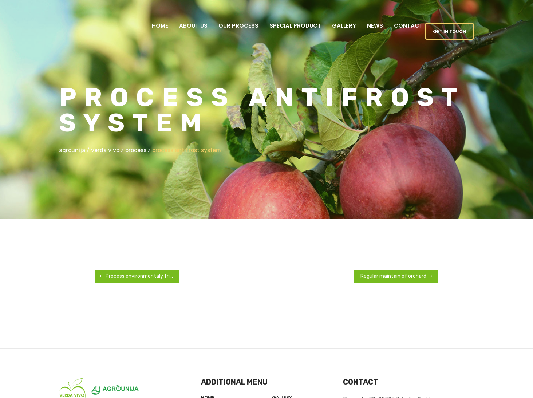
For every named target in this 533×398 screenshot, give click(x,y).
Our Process (238, 25)
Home (160, 25)
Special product (295, 25)
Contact (408, 25)
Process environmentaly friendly (135, 276)
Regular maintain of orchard (402, 276)
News (375, 25)
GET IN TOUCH (449, 31)
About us (193, 25)
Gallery (344, 25)
